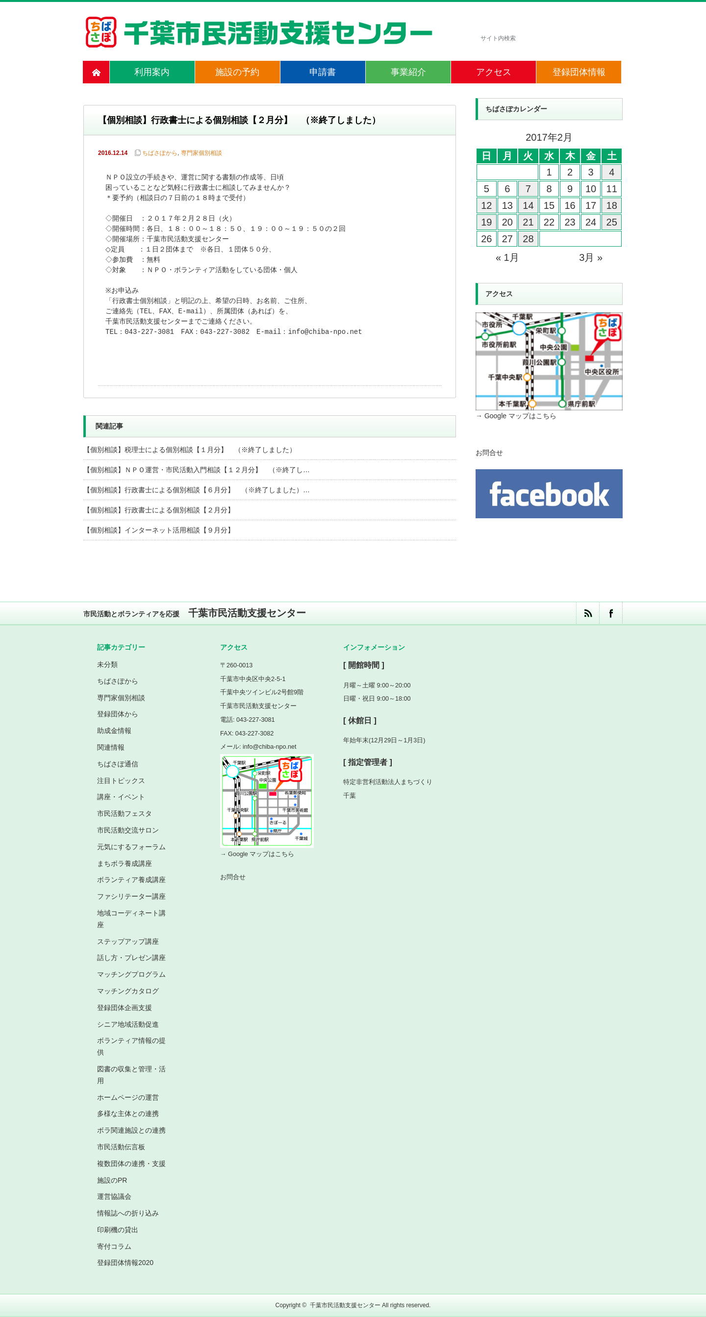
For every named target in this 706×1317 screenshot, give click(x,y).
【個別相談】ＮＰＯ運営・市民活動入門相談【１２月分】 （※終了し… (196, 470)
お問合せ (489, 452)
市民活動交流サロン (128, 830)
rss (587, 613)
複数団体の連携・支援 (131, 1163)
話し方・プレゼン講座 (131, 958)
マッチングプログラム (131, 974)
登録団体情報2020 (125, 1262)
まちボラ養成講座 (124, 863)
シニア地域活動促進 (128, 1024)
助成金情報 (114, 730)
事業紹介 (408, 72)
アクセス (493, 72)
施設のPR (112, 1180)
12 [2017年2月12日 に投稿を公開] (486, 205)
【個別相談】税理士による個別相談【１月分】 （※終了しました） (189, 450)
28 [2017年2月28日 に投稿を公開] (528, 238)
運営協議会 (114, 1196)
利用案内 (152, 72)
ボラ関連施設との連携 (131, 1130)
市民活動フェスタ (124, 813)
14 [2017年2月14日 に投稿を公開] (528, 205)
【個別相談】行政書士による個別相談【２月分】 (158, 510)
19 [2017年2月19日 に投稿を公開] (486, 222)
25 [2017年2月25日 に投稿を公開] (611, 222)
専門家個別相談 (201, 153)
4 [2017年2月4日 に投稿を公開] (611, 172)
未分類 (107, 664)
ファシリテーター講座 (131, 896)
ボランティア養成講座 (131, 880)
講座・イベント (121, 797)
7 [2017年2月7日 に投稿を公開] (528, 188)
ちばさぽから (159, 153)
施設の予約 (237, 72)
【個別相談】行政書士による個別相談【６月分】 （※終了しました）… (196, 490)
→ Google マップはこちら (516, 416)
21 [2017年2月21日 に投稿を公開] (528, 222)
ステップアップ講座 (128, 941)
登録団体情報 (579, 72)
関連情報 (111, 747)
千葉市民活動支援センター (345, 1305)
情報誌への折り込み (128, 1213)
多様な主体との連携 (128, 1113)
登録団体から (117, 714)
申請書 (322, 72)
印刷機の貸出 (117, 1230)
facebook (610, 613)
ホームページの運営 (128, 1097)
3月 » (591, 257)
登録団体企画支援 (124, 1008)
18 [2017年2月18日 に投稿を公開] (611, 205)
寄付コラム (114, 1246)
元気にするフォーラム (131, 847)
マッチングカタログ (128, 991)
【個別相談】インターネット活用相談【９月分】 (158, 530)
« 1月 (507, 257)
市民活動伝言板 (121, 1147)
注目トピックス (121, 781)
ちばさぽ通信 (117, 764)
